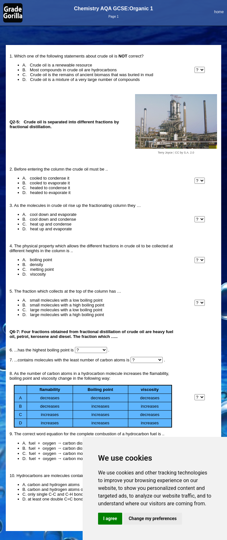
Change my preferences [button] (153, 518)
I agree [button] (110, 518)
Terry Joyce (165, 152)
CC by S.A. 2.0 (184, 152)
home (219, 12)
